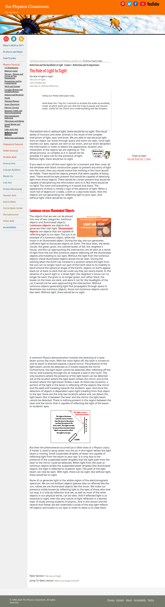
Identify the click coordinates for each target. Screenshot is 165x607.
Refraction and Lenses (14, 138)
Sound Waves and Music (12, 125)
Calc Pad (7, 182)
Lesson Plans (9, 202)
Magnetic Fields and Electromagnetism (13, 112)
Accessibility (9, 227)
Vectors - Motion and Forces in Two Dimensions (14, 76)
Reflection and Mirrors (11, 134)
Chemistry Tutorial (13, 144)
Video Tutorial (10, 150)
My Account (11, 12)
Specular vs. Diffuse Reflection (44, 86)
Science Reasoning (12, 189)
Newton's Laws (11, 71)
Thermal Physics (12, 101)
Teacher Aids (9, 195)
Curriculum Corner (13, 208)
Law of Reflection (38, 83)
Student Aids (9, 157)
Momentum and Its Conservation (13, 82)
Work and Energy (12, 87)
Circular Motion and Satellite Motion (14, 91)
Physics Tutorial (11, 64)
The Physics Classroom (39, 61)
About (129, 600)
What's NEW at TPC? (13, 45)
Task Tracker (9, 58)
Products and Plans (13, 52)
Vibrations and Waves (14, 121)
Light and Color (11, 130)
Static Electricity (12, 105)
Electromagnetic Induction (12, 117)
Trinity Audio (58, 96)
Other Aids (8, 221)
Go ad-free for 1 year (139, 159)
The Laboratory (11, 214)
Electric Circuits (12, 108)
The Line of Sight (37, 79)
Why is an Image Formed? (67, 581)
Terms (151, 600)
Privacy (110, 600)
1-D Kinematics (11, 68)
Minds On (8, 176)
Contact (120, 600)
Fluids (7, 98)
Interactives (9, 163)
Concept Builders (12, 170)
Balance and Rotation (14, 95)
